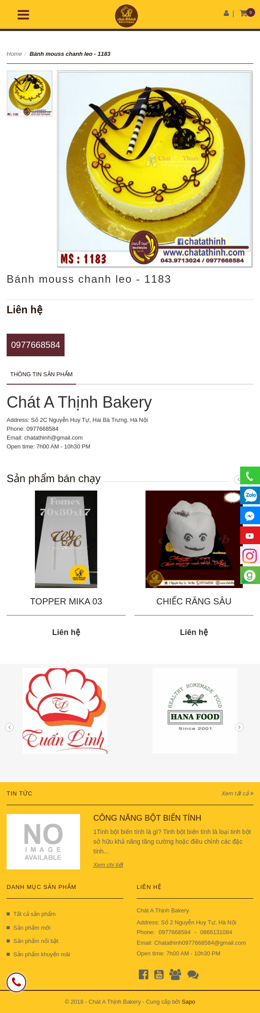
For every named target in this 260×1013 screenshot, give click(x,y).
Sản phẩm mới (28, 927)
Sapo (188, 1001)
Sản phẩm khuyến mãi (38, 954)
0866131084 (216, 932)
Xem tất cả (237, 793)
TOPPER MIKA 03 (66, 601)
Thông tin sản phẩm (41, 374)
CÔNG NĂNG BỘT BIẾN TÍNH (147, 818)
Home (14, 54)
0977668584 (35, 345)
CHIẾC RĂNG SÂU (194, 601)
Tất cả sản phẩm (31, 914)
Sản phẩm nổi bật (32, 941)
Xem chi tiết (108, 864)
